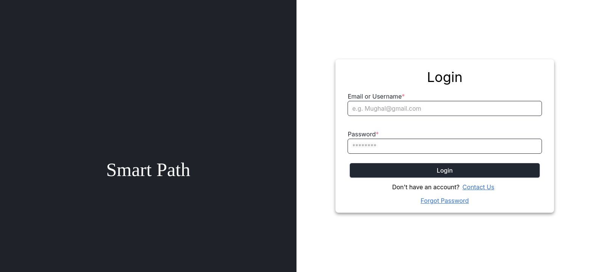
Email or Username (376, 96)
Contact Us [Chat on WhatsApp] (478, 187)
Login (445, 170)
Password (363, 134)
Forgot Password (445, 200)
